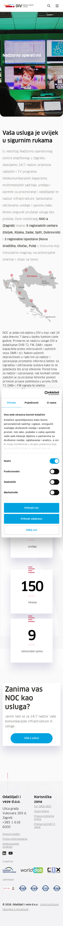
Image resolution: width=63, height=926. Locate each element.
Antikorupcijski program (11, 845)
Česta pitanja (41, 811)
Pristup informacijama (15, 839)
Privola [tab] (11, 402)
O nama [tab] (51, 402)
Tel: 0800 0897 (43, 806)
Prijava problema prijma (44, 818)
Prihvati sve (31, 507)
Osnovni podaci (11, 834)
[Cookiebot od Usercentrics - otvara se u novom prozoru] (45, 393)
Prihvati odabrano (31, 518)
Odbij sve (31, 529)
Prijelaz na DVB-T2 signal (44, 825)
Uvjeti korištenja (49, 905)
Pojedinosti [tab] (31, 402)
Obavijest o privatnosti (16, 909)
